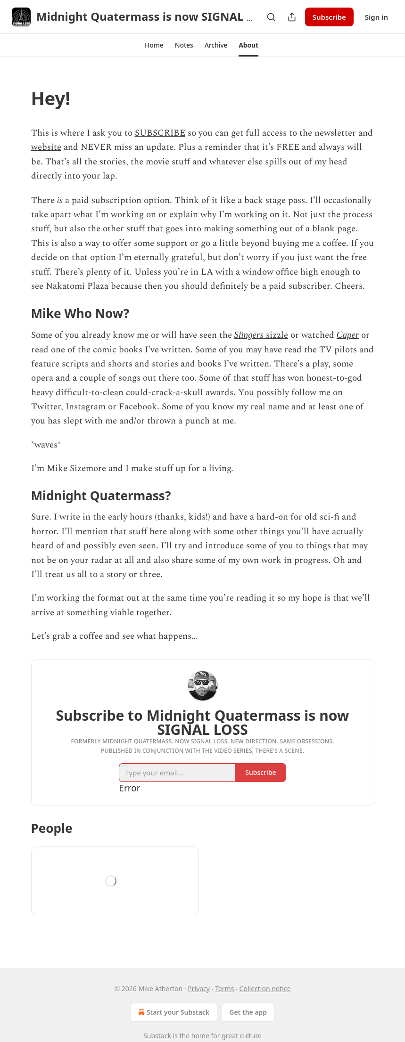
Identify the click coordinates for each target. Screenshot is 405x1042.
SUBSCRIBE (160, 133)
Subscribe (329, 17)
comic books (117, 350)
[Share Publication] (291, 17)
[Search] (271, 17)
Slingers (249, 335)
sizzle (276, 335)
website (46, 147)
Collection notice (265, 988)
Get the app (248, 1012)
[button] (154, 45)
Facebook (138, 407)
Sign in (376, 17)
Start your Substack (172, 1012)
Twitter (46, 407)
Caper (348, 335)
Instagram (86, 407)
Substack (157, 1035)
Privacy (199, 988)
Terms (224, 988)
